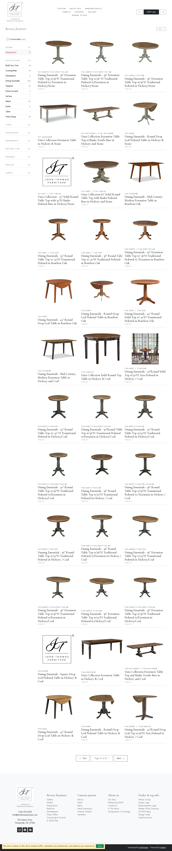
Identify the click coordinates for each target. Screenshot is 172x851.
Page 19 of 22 (100, 758)
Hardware (81, 814)
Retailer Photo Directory (148, 808)
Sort (161, 29)
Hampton (18, 86)
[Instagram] (19, 829)
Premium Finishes (84, 811)
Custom (61, 8)
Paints (79, 802)
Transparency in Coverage (119, 811)
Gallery (92, 12)
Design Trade (144, 814)
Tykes (18, 111)
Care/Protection (145, 817)
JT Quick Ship (52, 820)
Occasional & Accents (56, 817)
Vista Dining (18, 116)
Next (120, 758)
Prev (83, 758)
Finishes (79, 12)
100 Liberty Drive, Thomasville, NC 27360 (25, 821)
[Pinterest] (30, 829)
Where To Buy (79, 15)
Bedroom (51, 808)
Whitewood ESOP (115, 802)
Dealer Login (143, 802)
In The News (113, 808)
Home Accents (18, 91)
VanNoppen (143, 847)
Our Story (112, 799)
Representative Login (147, 805)
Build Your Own (18, 65)
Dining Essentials (18, 80)
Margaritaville (93, 8)
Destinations (18, 75)
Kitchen (50, 802)
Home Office (52, 814)
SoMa (18, 106)
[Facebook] (25, 829)
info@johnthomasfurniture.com (24, 814)
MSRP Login (151, 12)
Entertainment (52, 811)
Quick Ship (75, 8)
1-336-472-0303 (25, 811)
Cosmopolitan (18, 70)
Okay (100, 846)
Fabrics (67, 12)
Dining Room (18, 52)
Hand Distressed (84, 808)
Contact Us (112, 805)
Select (18, 101)
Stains (79, 805)
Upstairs (163, 847)
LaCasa (18, 96)
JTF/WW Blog (144, 811)
